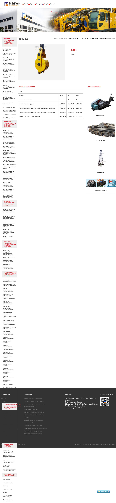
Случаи (90, 12)
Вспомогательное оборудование (100, 38)
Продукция (80, 12)
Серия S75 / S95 (7, 489)
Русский (52, 4)
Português (39, 4)
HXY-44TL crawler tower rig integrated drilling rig (9, 111)
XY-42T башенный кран (9, 114)
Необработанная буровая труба (7, 500)
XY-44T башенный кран (9, 117)
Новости (99, 12)
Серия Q (5, 486)
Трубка (5, 492)
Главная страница (56, 12)
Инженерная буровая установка (33, 431)
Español (32, 4)
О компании (70, 12)
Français (46, 4)
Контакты (108, 12)
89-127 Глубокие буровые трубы (7, 496)
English (26, 4)
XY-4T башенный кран (9, 107)
